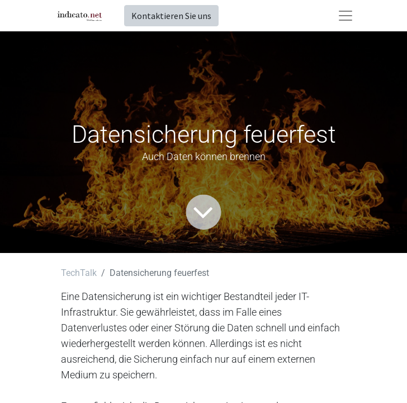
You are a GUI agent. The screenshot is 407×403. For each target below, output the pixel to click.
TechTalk (79, 273)
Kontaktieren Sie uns (171, 15)
